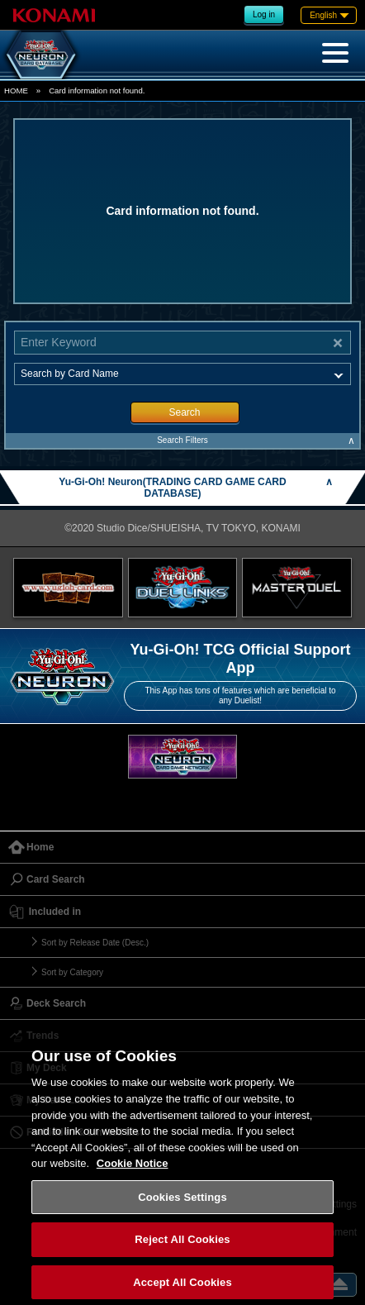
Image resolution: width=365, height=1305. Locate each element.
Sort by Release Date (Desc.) (95, 942)
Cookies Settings (182, 1208)
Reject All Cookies (182, 1251)
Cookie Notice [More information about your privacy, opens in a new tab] (132, 1175)
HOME (16, 90)
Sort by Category (72, 972)
